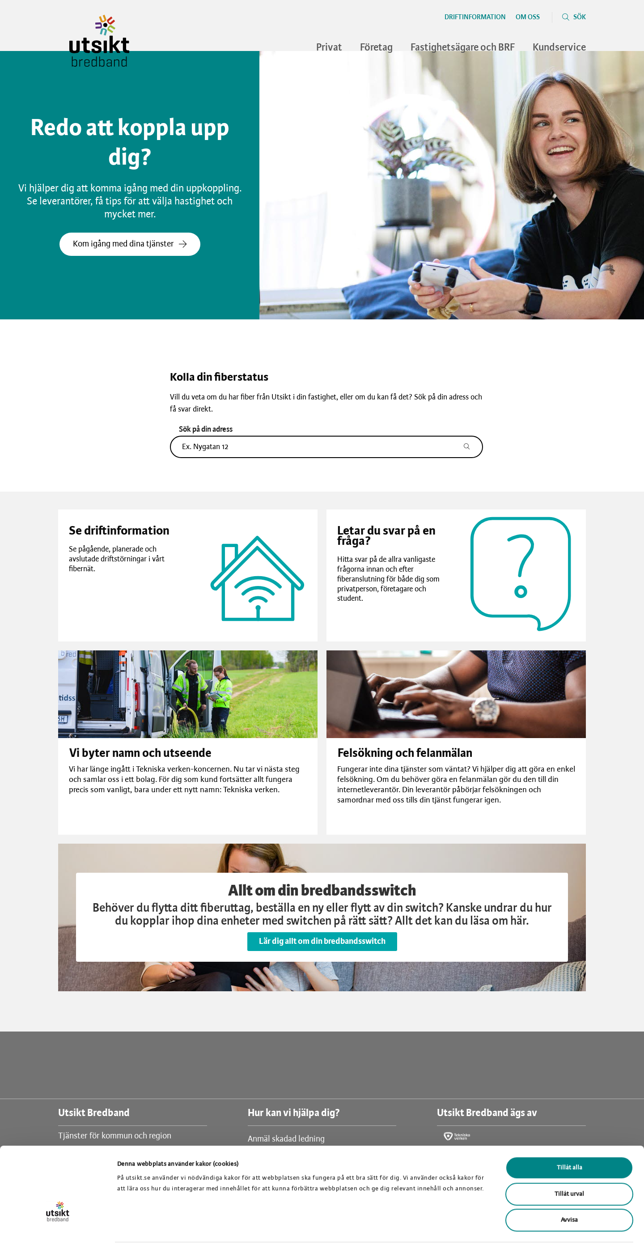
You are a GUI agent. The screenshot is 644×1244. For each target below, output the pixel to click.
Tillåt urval (569, 1161)
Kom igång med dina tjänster (130, 244)
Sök (579, 17)
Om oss (528, 17)
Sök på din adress (206, 429)
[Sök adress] (471, 447)
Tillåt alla (569, 1134)
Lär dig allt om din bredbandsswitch (322, 941)
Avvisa (569, 1187)
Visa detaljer (464, 1226)
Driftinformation (475, 17)
